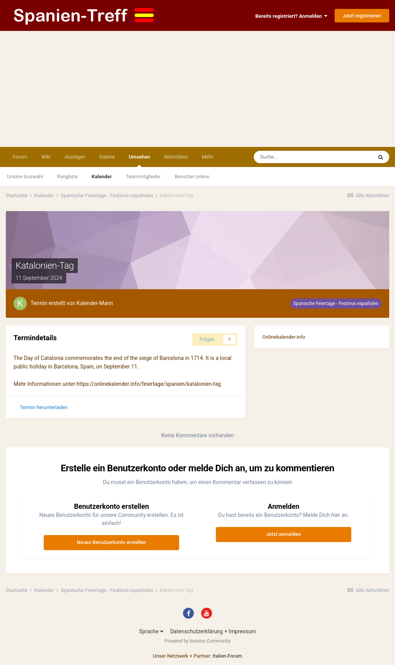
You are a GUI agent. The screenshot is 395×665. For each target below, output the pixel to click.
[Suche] (291, 157)
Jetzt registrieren (362, 16)
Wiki (45, 157)
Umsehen (139, 160)
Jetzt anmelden (283, 534)
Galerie (107, 157)
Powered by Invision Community (197, 641)
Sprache (151, 631)
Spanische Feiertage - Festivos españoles (335, 303)
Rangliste (67, 176)
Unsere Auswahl (25, 176)
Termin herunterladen (43, 407)
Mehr (207, 157)
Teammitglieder (143, 176)
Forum (20, 157)
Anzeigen (75, 157)
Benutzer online (191, 176)
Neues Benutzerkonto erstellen (111, 542)
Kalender (102, 176)
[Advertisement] (197, 89)
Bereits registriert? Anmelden (291, 16)
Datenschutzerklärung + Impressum (213, 631)
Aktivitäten (176, 157)
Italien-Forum (227, 656)
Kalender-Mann (95, 303)
